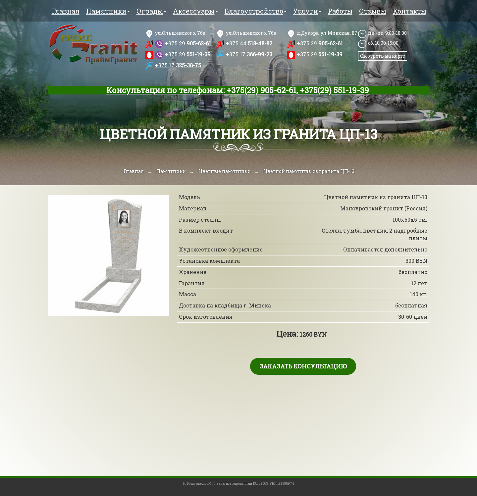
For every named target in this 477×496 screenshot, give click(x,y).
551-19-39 (188, 54)
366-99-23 (249, 54)
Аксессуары (195, 11)
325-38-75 (178, 65)
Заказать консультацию (303, 366)
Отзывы (372, 11)
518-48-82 (249, 43)
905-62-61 (188, 43)
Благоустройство (256, 11)
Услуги (307, 11)
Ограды (151, 11)
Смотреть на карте (382, 56)
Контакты (409, 11)
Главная (66, 11)
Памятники (108, 11)
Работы (340, 11)
